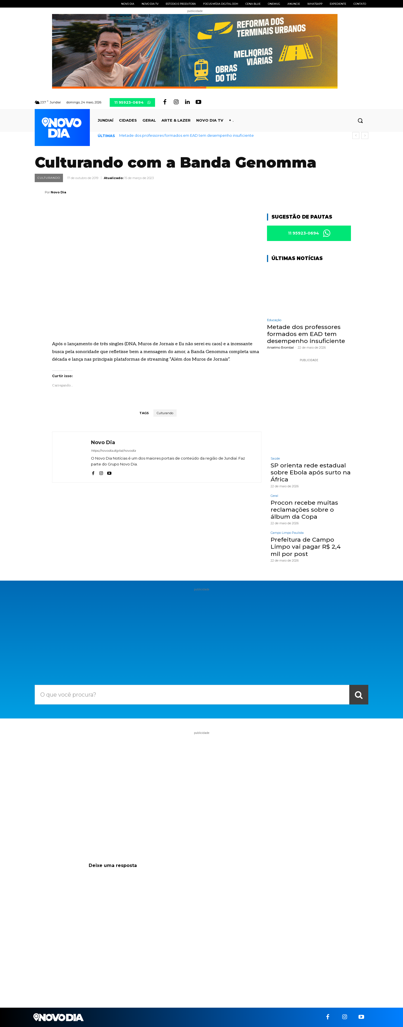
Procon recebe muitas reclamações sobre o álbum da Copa (304, 509)
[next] (364, 135)
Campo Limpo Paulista (287, 532)
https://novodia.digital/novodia (113, 451)
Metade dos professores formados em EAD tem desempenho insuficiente (186, 135)
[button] (360, 120)
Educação (274, 320)
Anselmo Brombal (280, 347)
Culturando (49, 178)
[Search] (358, 694)
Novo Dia (58, 192)
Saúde (275, 458)
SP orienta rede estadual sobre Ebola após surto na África (311, 472)
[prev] (355, 135)
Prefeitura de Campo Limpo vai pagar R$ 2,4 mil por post (306, 546)
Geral (274, 495)
